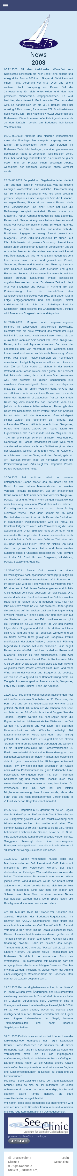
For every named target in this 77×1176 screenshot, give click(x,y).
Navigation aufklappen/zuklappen (38, 5)
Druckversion (19, 1158)
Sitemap (13, 1162)
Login (65, 1158)
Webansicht (61, 1162)
